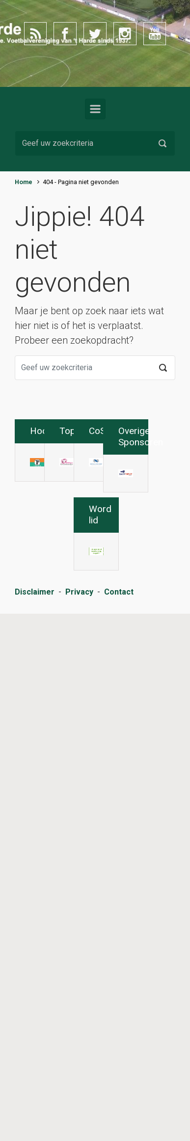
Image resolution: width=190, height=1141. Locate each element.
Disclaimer (34, 1136)
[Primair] (95, 109)
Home (23, 182)
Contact (119, 1136)
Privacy (79, 1136)
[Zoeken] (95, 143)
